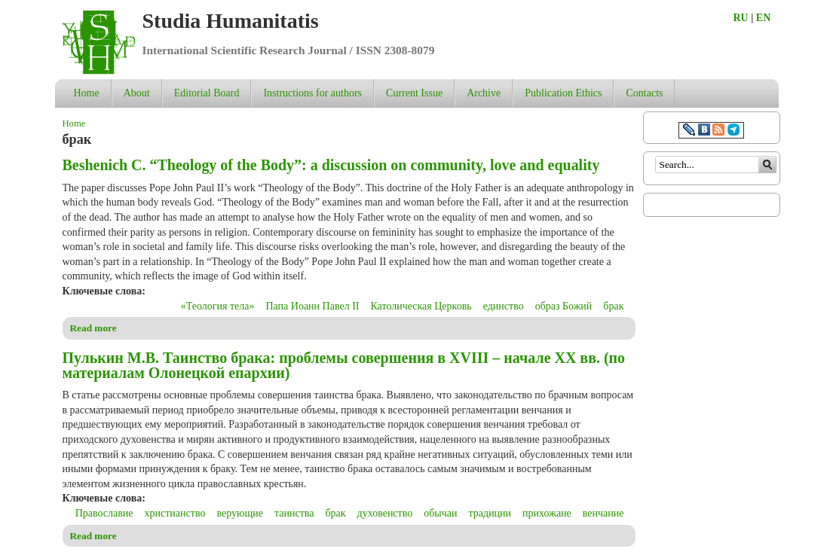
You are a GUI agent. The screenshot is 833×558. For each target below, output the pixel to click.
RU (741, 17)
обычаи (440, 513)
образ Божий (564, 306)
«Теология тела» (218, 306)
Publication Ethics (563, 93)
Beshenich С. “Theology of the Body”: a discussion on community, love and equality (331, 165)
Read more (93, 328)
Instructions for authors (312, 93)
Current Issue (414, 93)
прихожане (546, 513)
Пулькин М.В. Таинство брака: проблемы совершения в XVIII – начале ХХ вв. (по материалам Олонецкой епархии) (344, 365)
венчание (603, 513)
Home (87, 93)
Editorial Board (207, 93)
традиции (490, 513)
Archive (484, 93)
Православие (104, 513)
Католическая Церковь (420, 306)
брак (613, 306)
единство (503, 306)
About (137, 93)
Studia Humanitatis (230, 20)
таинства (294, 513)
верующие (239, 513)
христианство (175, 513)
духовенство (385, 513)
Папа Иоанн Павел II (312, 306)
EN (763, 17)
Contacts (644, 93)
